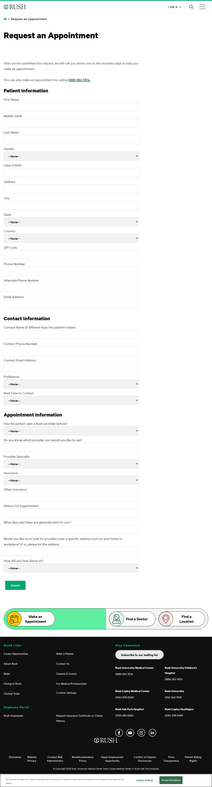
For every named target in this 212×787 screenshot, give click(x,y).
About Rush (11, 663)
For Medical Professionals (71, 683)
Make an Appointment (35, 619)
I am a (173, 7)
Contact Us (62, 663)
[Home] (106, 744)
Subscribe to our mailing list (139, 655)
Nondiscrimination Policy (83, 758)
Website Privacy (31, 758)
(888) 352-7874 (124, 674)
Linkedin (152, 733)
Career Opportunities (16, 653)
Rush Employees (13, 715)
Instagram (141, 733)
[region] (106, 780)
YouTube (130, 733)
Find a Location (186, 619)
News (7, 673)
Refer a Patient (65, 653)
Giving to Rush (12, 683)
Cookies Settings (66, 692)
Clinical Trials (12, 693)
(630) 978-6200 (124, 697)
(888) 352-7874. (79, 80)
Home (6, 21)
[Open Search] (191, 6)
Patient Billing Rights (193, 758)
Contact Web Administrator (55, 758)
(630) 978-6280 (174, 715)
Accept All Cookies (171, 779)
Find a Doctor (137, 618)
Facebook (119, 733)
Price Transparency (171, 758)
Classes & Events (66, 673)
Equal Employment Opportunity (112, 758)
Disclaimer (15, 757)
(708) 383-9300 (124, 715)
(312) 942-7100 (173, 697)
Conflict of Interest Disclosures (145, 758)
